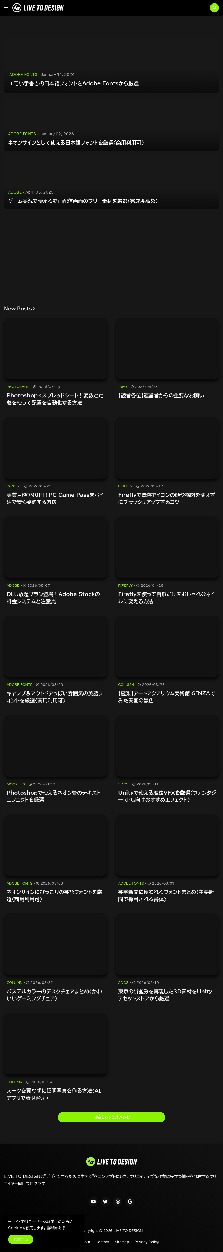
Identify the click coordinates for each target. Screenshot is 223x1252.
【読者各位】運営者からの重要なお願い (161, 395)
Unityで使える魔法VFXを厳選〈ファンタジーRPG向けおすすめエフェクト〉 (167, 796)
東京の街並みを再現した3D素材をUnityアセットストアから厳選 (165, 995)
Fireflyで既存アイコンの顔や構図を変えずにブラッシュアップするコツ (166, 498)
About (85, 1241)
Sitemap (122, 1241)
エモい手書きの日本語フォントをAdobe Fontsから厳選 (74, 83)
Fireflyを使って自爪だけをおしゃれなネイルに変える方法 (166, 598)
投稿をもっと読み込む (111, 1117)
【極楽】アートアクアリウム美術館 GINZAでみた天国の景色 (166, 697)
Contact (102, 1241)
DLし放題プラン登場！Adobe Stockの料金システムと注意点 (53, 598)
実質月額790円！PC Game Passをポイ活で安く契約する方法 (55, 498)
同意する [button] (20, 1239)
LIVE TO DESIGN (128, 1230)
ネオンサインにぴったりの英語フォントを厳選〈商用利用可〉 (54, 895)
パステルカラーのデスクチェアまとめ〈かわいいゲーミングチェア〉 (54, 995)
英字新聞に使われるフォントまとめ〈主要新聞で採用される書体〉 (166, 895)
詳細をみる (56, 1228)
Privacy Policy (146, 1241)
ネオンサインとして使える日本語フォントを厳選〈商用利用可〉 (76, 142)
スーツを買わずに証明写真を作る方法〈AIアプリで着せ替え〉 (54, 1094)
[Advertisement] (111, 257)
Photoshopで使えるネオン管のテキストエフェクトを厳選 (54, 796)
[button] (6, 7)
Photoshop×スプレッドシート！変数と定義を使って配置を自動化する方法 (55, 399)
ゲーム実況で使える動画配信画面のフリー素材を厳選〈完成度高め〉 (83, 200)
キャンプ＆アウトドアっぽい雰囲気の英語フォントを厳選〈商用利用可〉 (55, 697)
